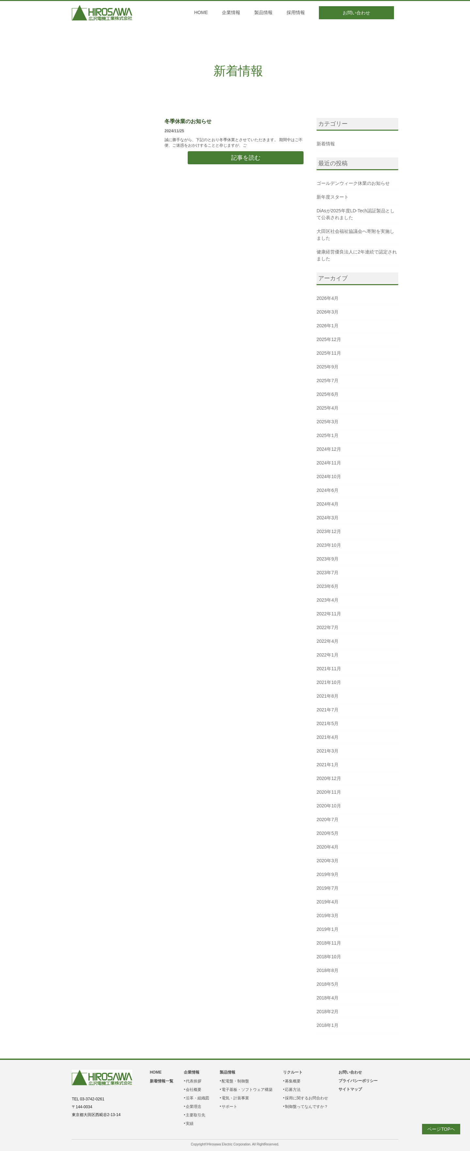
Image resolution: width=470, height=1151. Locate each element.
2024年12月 (329, 449)
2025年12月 (329, 339)
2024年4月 (327, 504)
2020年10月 (329, 805)
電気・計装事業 (235, 1098)
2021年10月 (329, 682)
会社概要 (193, 1089)
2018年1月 (327, 1025)
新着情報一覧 (161, 1081)
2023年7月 (327, 572)
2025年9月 (327, 366)
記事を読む (245, 157)
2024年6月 (327, 490)
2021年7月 (327, 709)
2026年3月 (327, 312)
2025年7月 (327, 380)
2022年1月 (327, 654)
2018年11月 (329, 943)
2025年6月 (327, 394)
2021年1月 (327, 764)
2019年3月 (327, 915)
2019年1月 (327, 929)
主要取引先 (195, 1115)
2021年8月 (327, 696)
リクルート (293, 1072)
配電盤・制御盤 (235, 1081)
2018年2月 (327, 1011)
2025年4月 (327, 408)
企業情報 (231, 12)
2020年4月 (327, 847)
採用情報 (296, 12)
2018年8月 (327, 970)
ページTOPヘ (441, 1129)
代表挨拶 (193, 1081)
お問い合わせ (356, 12)
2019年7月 (327, 888)
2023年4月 (327, 600)
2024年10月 (329, 476)
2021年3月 (327, 751)
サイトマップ (350, 1089)
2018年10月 (329, 956)
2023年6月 (327, 586)
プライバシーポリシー (358, 1080)
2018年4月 (327, 997)
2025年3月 (327, 421)
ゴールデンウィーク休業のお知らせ (353, 183)
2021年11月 (329, 668)
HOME (201, 12)
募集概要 (293, 1081)
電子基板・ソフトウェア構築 (247, 1089)
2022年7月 (327, 627)
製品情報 (263, 12)
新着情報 (238, 71)
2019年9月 (327, 874)
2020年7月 (327, 819)
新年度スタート (333, 197)
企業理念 (193, 1106)
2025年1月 (327, 435)
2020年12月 (329, 778)
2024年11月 (329, 462)
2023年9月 (327, 558)
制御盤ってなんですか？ (306, 1106)
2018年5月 (327, 984)
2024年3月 (327, 517)
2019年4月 (327, 901)
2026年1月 (327, 325)
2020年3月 (327, 860)
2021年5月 (327, 723)
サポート (229, 1106)
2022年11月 (329, 613)
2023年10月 (329, 545)
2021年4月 (327, 737)
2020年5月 (327, 833)
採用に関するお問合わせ (306, 1098)
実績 (190, 1123)
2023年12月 (329, 531)
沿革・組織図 (197, 1098)
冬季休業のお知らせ (188, 121)
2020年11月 (329, 792)
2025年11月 (329, 353)
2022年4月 (327, 641)
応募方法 (293, 1089)
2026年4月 (327, 298)
